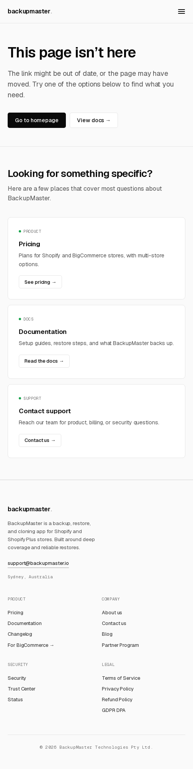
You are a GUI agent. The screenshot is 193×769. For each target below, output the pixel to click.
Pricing (15, 612)
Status (15, 699)
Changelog (20, 634)
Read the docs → (44, 361)
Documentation (25, 623)
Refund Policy (117, 699)
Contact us (114, 623)
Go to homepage (37, 120)
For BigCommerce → (31, 645)
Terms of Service (121, 678)
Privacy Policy (118, 689)
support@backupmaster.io (38, 563)
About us (112, 612)
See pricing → (40, 282)
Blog (107, 634)
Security (17, 678)
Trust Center (22, 689)
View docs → (94, 120)
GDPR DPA (114, 710)
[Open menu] (181, 11)
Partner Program (120, 645)
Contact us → (40, 440)
